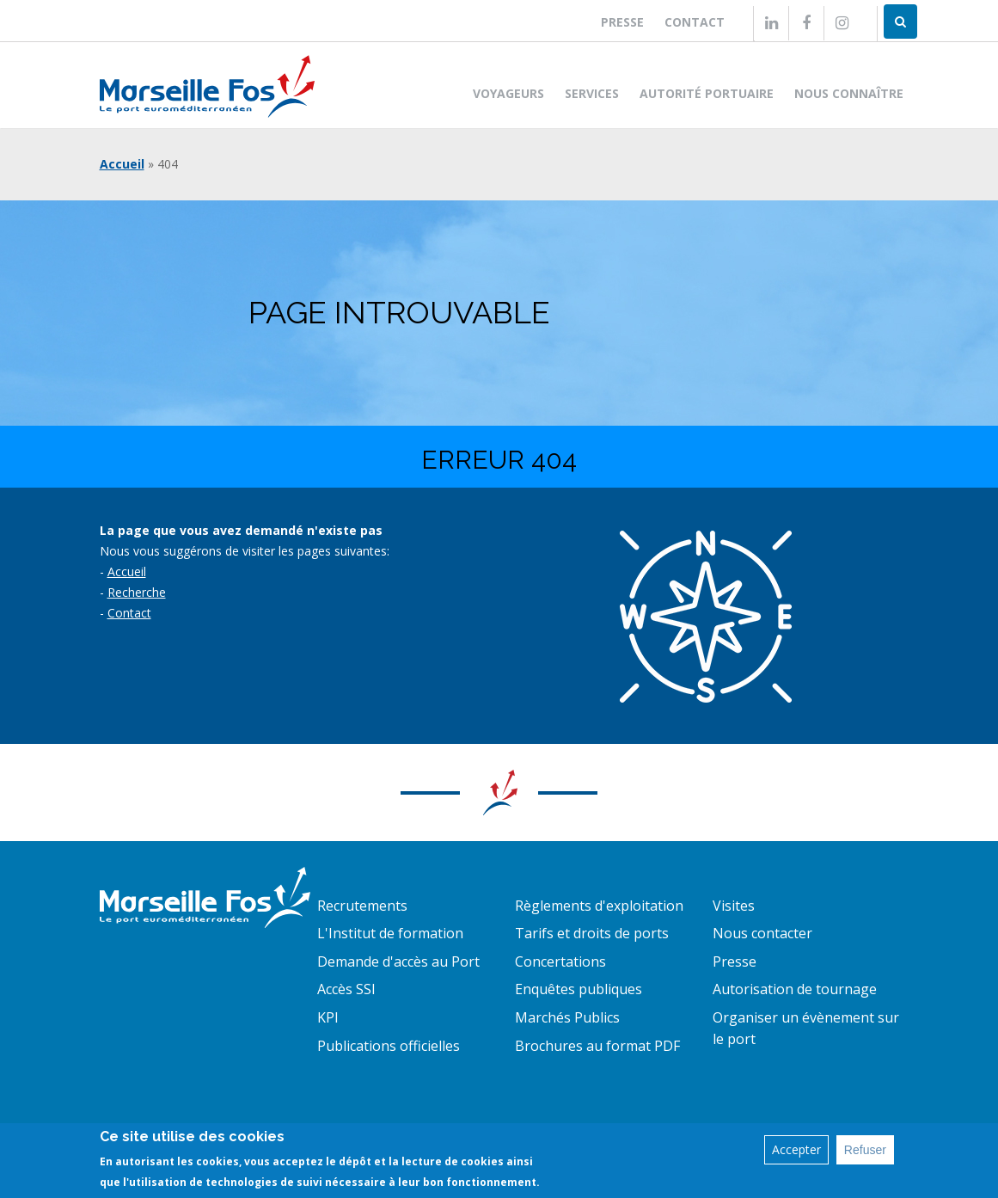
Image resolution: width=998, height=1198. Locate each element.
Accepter (796, 1152)
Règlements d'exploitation (599, 905)
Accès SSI (346, 989)
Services (592, 93)
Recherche (136, 592)
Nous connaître (848, 93)
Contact (694, 22)
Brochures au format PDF (597, 1045)
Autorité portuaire (707, 93)
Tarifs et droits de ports (592, 933)
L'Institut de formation (390, 933)
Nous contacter (762, 933)
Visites (734, 905)
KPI (328, 1017)
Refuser (865, 1152)
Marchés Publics (567, 1017)
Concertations (560, 961)
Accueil (122, 164)
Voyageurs (508, 93)
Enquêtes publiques (578, 989)
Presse (622, 22)
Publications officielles (388, 1045)
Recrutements (362, 905)
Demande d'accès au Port (398, 961)
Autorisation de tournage (795, 989)
